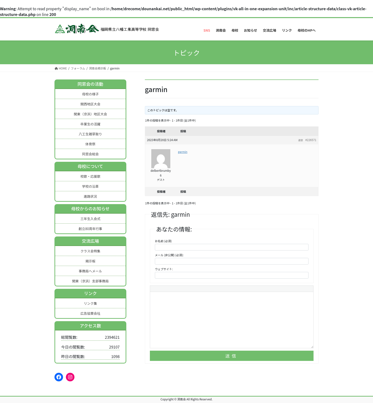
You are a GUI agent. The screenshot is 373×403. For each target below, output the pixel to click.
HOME (60, 68)
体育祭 (90, 144)
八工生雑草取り (90, 134)
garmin (182, 152)
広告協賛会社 (90, 313)
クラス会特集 (90, 251)
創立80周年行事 (90, 228)
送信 (231, 356)
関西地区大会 (90, 104)
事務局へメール (90, 271)
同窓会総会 (90, 154)
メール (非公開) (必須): (169, 255)
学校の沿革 (90, 186)
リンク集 (90, 303)
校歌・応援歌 (90, 176)
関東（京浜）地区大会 (90, 114)
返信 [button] (300, 140)
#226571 (310, 140)
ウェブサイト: (164, 269)
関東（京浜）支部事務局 (90, 281)
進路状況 (90, 196)
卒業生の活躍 (90, 124)
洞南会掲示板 (97, 68)
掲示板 (90, 261)
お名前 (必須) (163, 241)
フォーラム (78, 68)
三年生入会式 (90, 218)
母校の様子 (90, 94)
